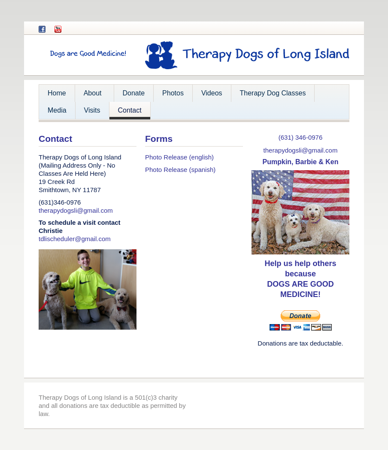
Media (57, 110)
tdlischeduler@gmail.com (75, 238)
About (91, 95)
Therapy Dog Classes (273, 93)
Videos (211, 93)
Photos (173, 93)
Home (57, 93)
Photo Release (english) (179, 157)
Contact (130, 110)
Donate (134, 93)
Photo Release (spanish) (180, 169)
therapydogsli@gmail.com (76, 210)
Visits (92, 110)
